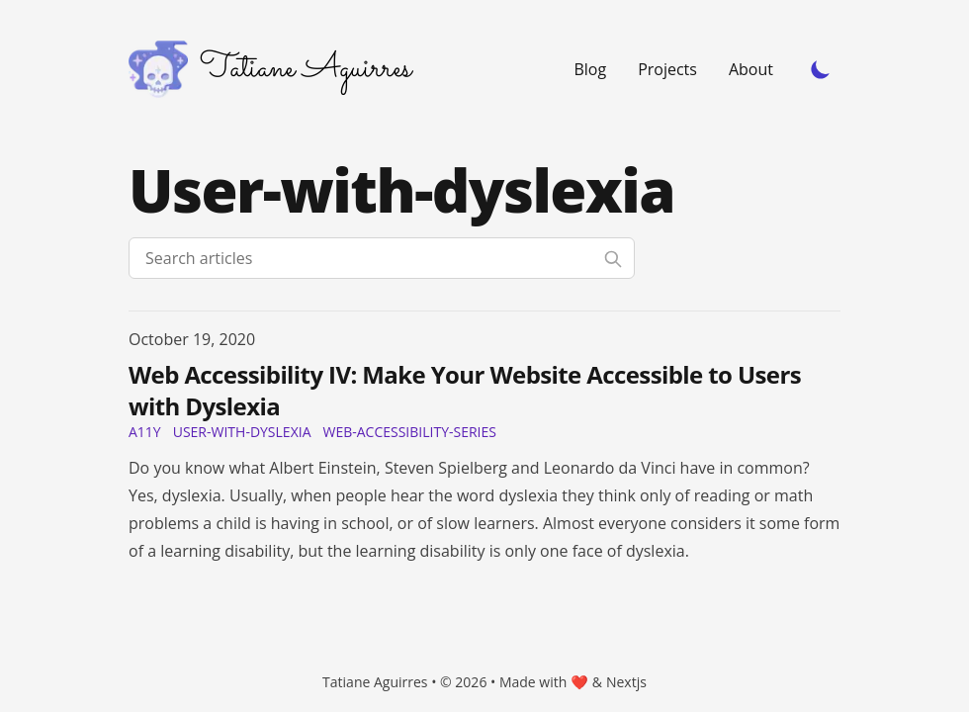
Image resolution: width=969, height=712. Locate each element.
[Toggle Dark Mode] (821, 69)
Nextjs (626, 681)
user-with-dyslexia (242, 431)
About (751, 69)
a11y (145, 431)
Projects (667, 69)
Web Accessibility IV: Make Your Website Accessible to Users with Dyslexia (465, 390)
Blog (589, 69)
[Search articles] (382, 258)
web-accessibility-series (408, 431)
